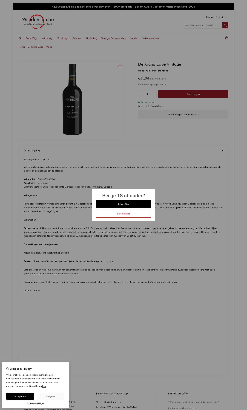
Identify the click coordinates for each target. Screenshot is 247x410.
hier (44, 386)
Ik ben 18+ (123, 204)
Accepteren (20, 396)
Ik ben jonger (123, 213)
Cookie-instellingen (35, 403)
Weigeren (50, 396)
